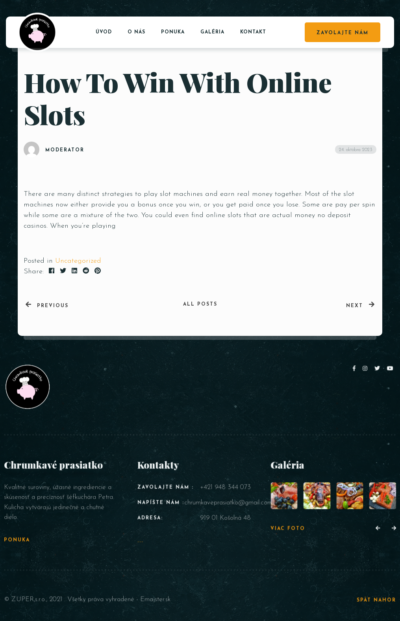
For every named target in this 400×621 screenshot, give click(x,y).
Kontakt (253, 32)
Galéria (212, 32)
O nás (136, 32)
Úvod (104, 32)
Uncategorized (78, 261)
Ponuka (173, 32)
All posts (200, 304)
